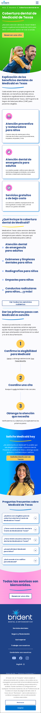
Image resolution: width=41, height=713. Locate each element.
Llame (9, 358)
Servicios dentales (20, 628)
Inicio (4, 7)
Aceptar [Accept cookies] (20, 708)
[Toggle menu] (37, 2)
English (19, 664)
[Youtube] (14, 659)
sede (15, 389)
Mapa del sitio (10, 673)
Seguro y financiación (12, 7)
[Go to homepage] (6, 2)
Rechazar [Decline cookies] (20, 702)
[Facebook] (20, 659)
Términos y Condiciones (26, 673)
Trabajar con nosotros (20, 645)
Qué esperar (20, 640)
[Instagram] (27, 659)
